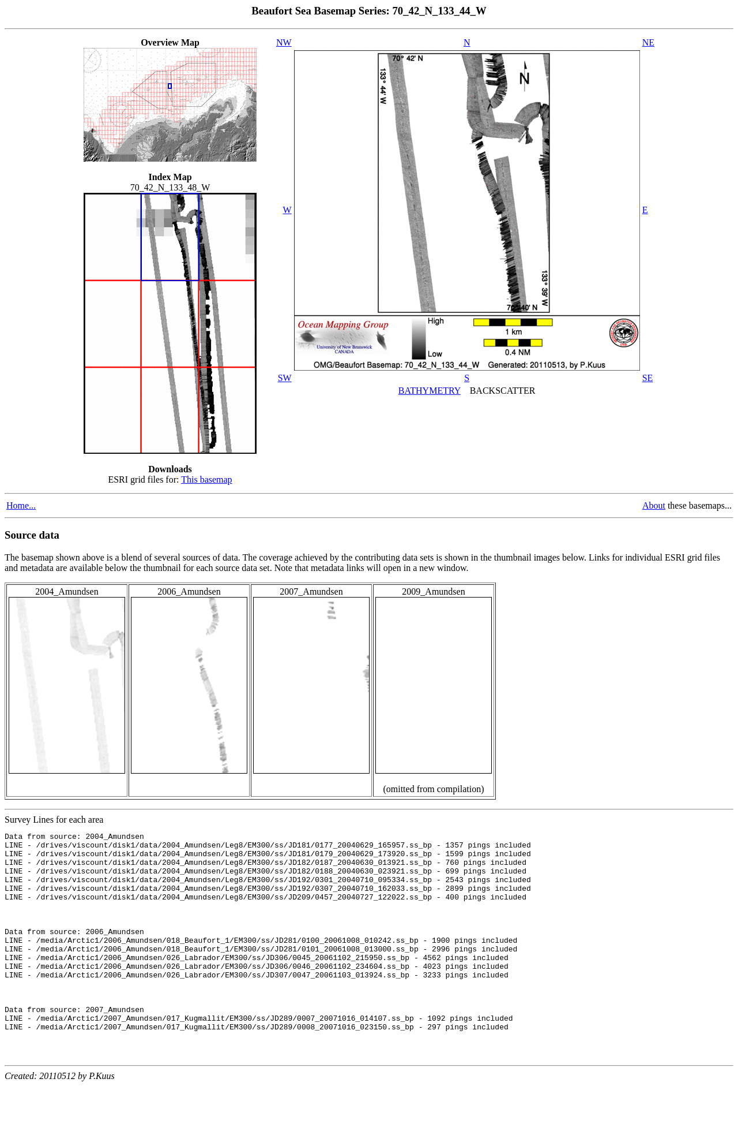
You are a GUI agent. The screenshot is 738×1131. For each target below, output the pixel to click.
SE (647, 378)
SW (285, 378)
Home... (21, 505)
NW (284, 42)
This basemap (206, 479)
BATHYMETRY (429, 390)
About (653, 505)
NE (648, 42)
